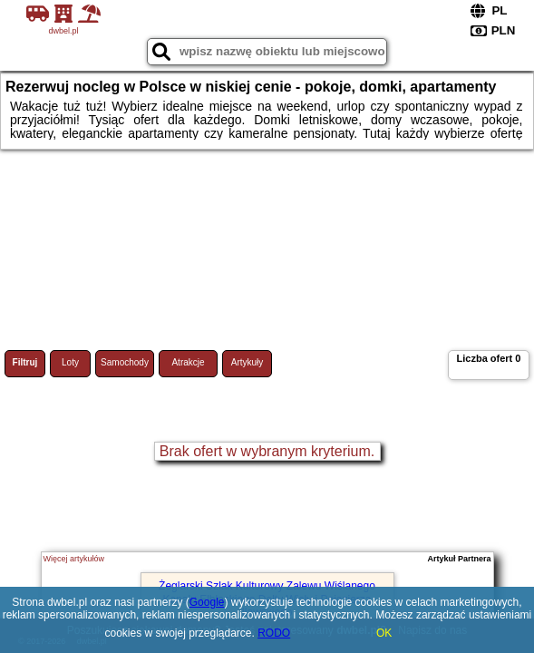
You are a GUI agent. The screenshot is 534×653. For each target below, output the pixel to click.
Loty (70, 362)
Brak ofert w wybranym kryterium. (267, 451)
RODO (273, 633)
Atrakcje (187, 362)
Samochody (125, 362)
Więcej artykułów (74, 558)
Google (207, 602)
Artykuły (247, 362)
